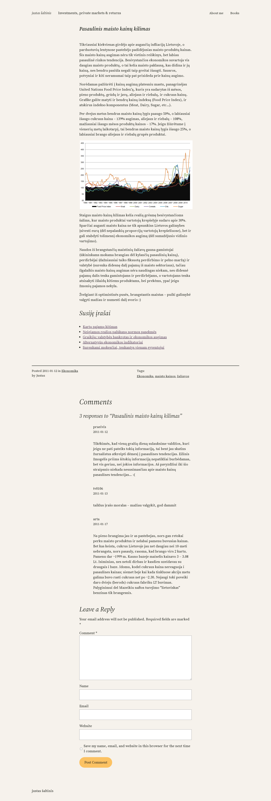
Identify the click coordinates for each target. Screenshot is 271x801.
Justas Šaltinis (41, 13)
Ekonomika (70, 371)
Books (234, 13)
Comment (88, 633)
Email (83, 706)
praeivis (99, 426)
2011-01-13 (100, 493)
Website (85, 725)
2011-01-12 (100, 432)
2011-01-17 (100, 524)
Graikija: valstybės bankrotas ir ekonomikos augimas (125, 337)
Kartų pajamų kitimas (100, 326)
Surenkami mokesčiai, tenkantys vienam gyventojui (123, 347)
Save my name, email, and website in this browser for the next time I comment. (137, 749)
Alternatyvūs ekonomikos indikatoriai (113, 342)
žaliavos (183, 376)
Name (83, 686)
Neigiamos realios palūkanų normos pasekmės (119, 331)
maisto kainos (165, 376)
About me (216, 13)
